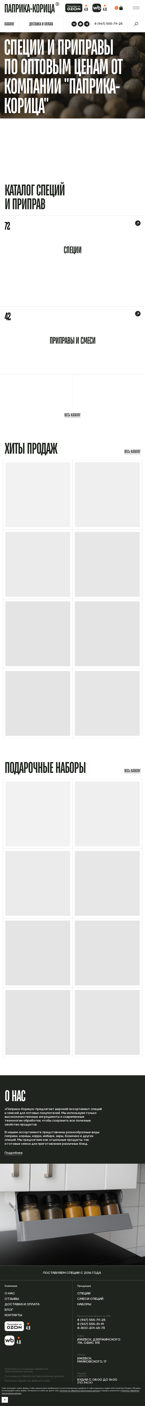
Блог (9, 1310)
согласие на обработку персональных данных (79, 1391)
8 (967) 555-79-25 (91, 1320)
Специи (83, 1293)
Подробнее (14, 1153)
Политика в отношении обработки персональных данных (26, 1370)
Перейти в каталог (129, 153)
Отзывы (12, 1299)
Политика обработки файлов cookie (27, 1380)
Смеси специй (90, 1299)
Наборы (84, 1304)
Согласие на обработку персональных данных (34, 1376)
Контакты (13, 1315)
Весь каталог (72, 415)
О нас (10, 1293)
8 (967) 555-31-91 (90, 1324)
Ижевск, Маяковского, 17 (91, 1360)
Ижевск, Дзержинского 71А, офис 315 (98, 1341)
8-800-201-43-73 (91, 1328)
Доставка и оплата (22, 1304)
